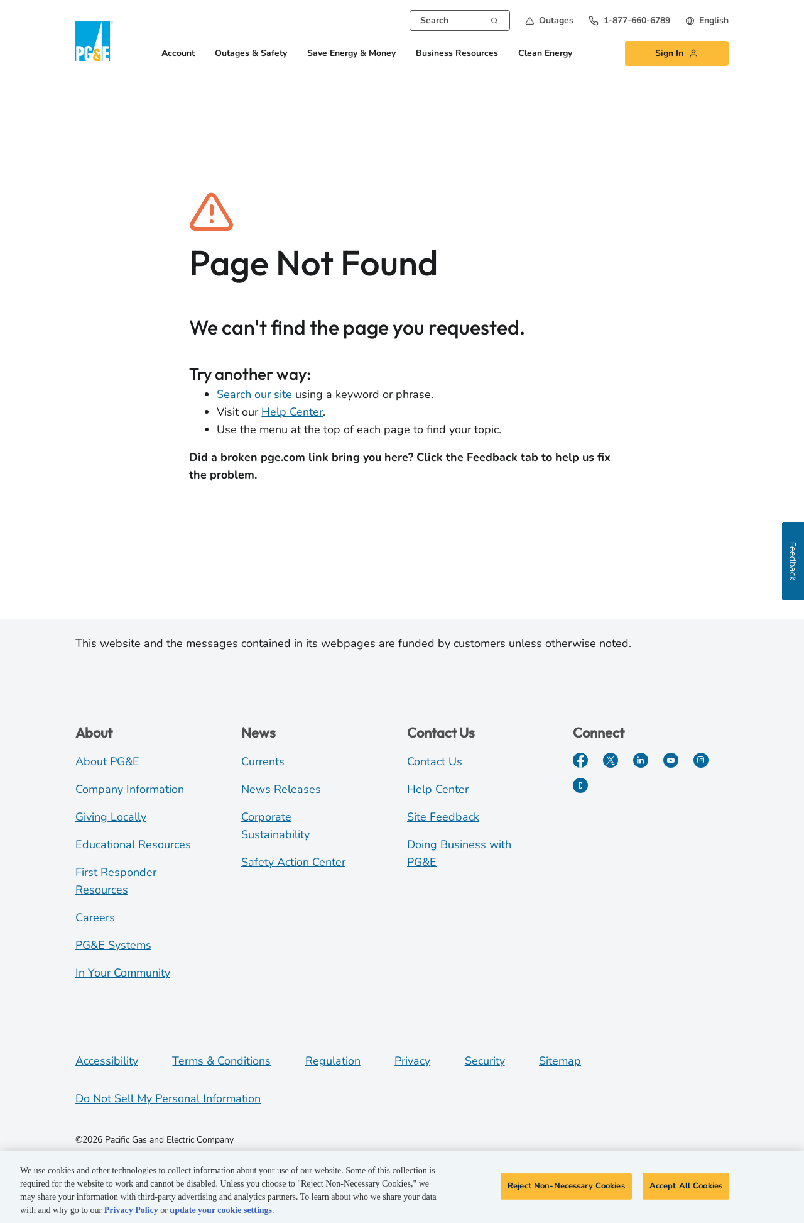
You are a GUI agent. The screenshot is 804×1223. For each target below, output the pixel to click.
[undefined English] (707, 20)
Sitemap (560, 1060)
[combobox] (460, 20)
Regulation (333, 1060)
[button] (549, 20)
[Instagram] (701, 760)
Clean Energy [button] (545, 53)
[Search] (494, 19)
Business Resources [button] (457, 53)
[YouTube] (671, 760)
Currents (263, 761)
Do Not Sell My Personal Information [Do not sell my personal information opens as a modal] (168, 1098)
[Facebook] (580, 760)
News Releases (281, 789)
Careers (95, 917)
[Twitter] (610, 760)
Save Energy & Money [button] (351, 53)
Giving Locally (110, 816)
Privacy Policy (131, 1210)
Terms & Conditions (221, 1060)
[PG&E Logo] (94, 41)
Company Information (129, 789)
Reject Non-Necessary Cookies (566, 1186)
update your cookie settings (221, 1210)
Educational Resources (133, 844)
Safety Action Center (293, 862)
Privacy (412, 1060)
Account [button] (178, 53)
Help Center (292, 411)
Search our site (254, 394)
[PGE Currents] (580, 785)
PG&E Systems (113, 945)
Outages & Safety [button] (251, 53)
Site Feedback (443, 816)
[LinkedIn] (641, 760)
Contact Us (434, 761)
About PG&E (107, 761)
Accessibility (106, 1060)
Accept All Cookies (685, 1186)
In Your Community (122, 972)
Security (485, 1060)
